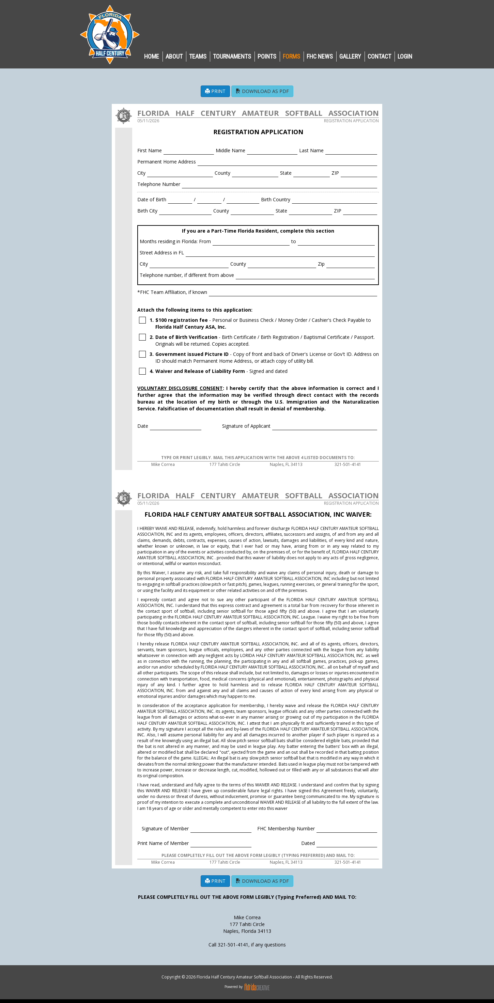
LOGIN (405, 56)
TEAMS (197, 56)
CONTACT (379, 56)
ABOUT (174, 56)
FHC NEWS (320, 56)
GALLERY (350, 56)
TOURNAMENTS (232, 56)
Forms (291, 56)
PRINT (215, 91)
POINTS (267, 56)
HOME (151, 56)
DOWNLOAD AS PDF (262, 91)
